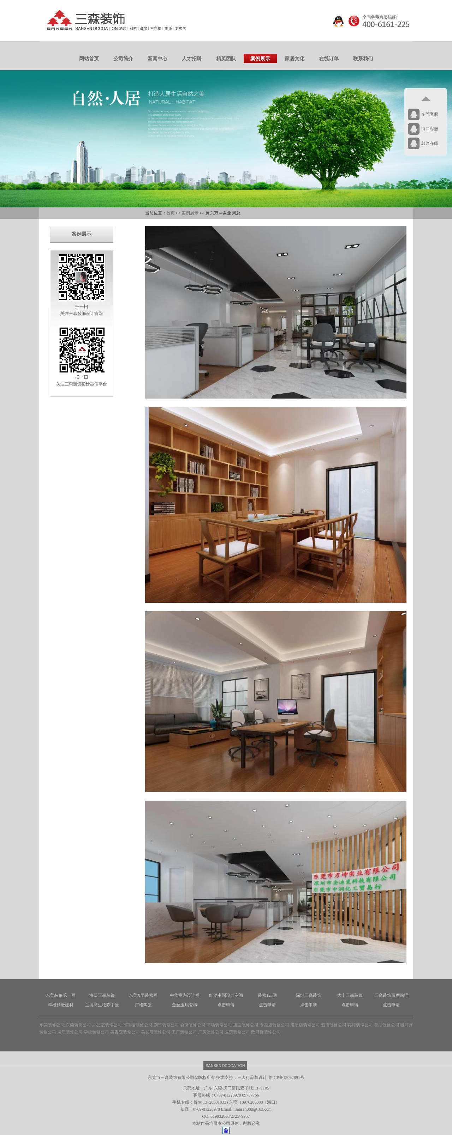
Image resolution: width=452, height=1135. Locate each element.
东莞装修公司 (52, 1024)
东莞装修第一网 (61, 995)
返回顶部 (425, 99)
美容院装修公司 (125, 1032)
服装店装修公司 (305, 1024)
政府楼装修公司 (266, 1032)
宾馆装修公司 (360, 1024)
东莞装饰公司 (78, 1024)
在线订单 (329, 58)
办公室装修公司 (107, 1024)
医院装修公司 (237, 1032)
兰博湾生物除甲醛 (102, 1004)
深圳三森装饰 (308, 995)
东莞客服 (429, 114)
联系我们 (363, 58)
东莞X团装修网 (143, 995)
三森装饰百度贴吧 (391, 995)
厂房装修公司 (211, 1032)
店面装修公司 (245, 1024)
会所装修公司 (193, 1024)
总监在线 (429, 143)
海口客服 (429, 128)
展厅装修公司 (70, 1032)
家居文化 (294, 58)
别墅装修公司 (166, 1024)
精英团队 (226, 58)
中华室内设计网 (185, 995)
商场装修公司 (219, 1024)
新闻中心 (157, 58)
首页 (170, 213)
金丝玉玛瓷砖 (184, 1004)
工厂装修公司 (184, 1032)
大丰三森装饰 (350, 995)
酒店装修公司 (333, 1024)
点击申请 (226, 1004)
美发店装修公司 (156, 1032)
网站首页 (89, 58)
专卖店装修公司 (274, 1024)
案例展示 (260, 58)
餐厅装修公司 (386, 1024)
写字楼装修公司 (138, 1024)
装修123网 (267, 995)
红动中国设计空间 (226, 995)
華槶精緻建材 (60, 1004)
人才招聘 (192, 58)
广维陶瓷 (143, 1004)
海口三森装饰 (102, 995)
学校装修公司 (96, 1032)
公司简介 (123, 58)
